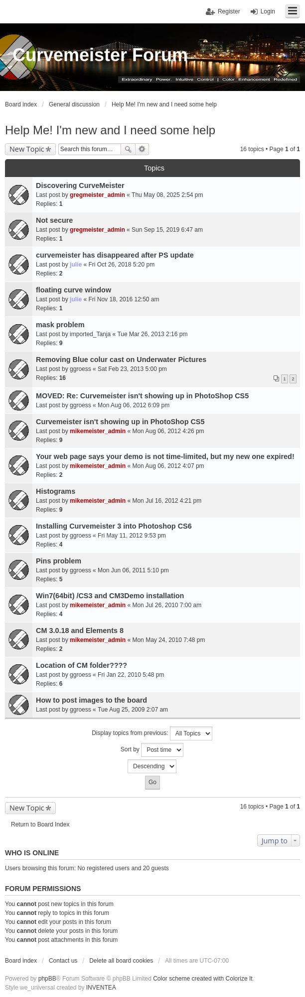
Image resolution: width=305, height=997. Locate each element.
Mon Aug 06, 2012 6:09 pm (133, 405)
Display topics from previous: (152, 733)
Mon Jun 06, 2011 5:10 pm (133, 570)
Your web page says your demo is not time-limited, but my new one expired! (165, 456)
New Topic (26, 149)
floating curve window (73, 290)
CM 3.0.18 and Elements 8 (80, 630)
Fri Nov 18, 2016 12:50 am (123, 299)
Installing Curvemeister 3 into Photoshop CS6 (114, 526)
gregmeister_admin (97, 194)
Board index (21, 960)
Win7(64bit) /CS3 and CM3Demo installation (110, 596)
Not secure (54, 220)
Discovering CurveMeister (80, 185)
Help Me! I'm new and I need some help (110, 130)
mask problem (60, 325)
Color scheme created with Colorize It (202, 978)
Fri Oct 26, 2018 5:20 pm (121, 264)
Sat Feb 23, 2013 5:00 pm (132, 368)
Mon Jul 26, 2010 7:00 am (166, 605)
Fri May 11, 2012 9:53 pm (132, 535)
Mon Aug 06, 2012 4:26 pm (168, 431)
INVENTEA (101, 987)
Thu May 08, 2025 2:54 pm (167, 194)
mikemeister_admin (98, 431)
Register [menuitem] (229, 11)
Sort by (152, 750)
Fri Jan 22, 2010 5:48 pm (131, 674)
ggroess (80, 368)
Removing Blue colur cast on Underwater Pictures (121, 359)
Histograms (55, 491)
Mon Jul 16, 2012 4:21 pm (166, 500)
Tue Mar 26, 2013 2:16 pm (152, 334)
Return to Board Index (40, 824)
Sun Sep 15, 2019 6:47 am (167, 229)
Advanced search (142, 149)
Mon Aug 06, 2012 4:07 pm (168, 465)
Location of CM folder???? (81, 665)
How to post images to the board (91, 700)
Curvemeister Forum (100, 55)
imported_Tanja (90, 334)
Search (128, 149)
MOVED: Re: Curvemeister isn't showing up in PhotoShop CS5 (142, 396)
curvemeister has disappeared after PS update (115, 255)
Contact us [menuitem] (63, 960)
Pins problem (58, 561)
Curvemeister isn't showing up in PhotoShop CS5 (120, 422)
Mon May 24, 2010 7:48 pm (168, 639)
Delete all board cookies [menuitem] (121, 960)
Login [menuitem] (268, 11)
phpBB (47, 978)
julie (76, 264)
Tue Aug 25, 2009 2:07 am (133, 709)
